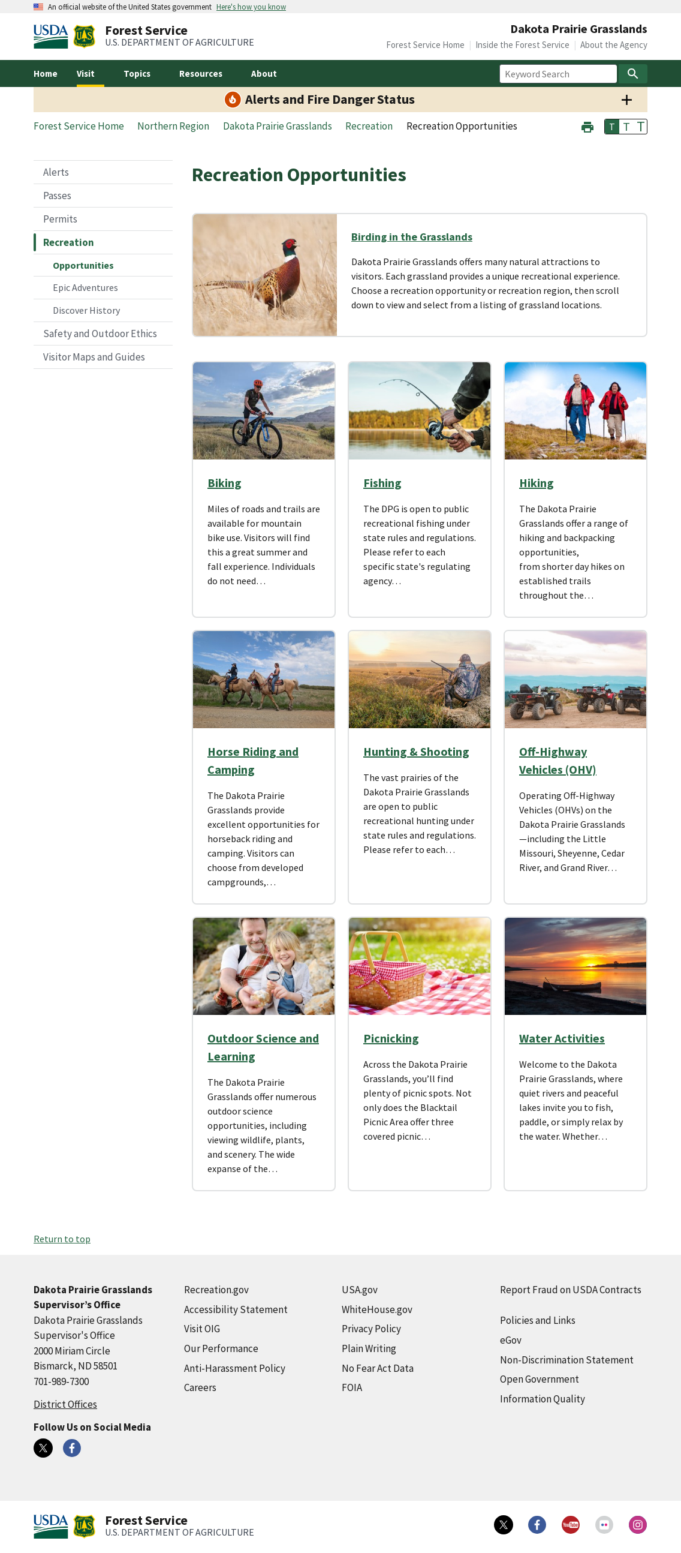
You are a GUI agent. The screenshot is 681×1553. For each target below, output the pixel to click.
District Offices (65, 1404)
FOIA (352, 1387)
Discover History (86, 310)
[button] (587, 125)
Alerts (56, 172)
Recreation (68, 242)
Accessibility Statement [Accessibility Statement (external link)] (236, 1309)
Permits (60, 219)
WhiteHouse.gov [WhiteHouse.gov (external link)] (377, 1309)
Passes (57, 195)
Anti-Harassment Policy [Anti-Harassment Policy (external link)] (234, 1368)
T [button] (612, 127)
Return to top (62, 1239)
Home (46, 73)
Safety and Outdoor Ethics (100, 333)
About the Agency (613, 45)
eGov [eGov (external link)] (511, 1340)
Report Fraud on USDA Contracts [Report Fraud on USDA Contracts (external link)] (570, 1289)
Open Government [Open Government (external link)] (539, 1379)
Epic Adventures (85, 287)
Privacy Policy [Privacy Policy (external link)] (371, 1328)
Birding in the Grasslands (411, 237)
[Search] (633, 73)
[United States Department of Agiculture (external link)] (53, 37)
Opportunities (83, 265)
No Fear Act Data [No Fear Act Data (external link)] (378, 1368)
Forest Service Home (425, 45)
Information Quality (542, 1398)
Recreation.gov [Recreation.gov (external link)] (216, 1289)
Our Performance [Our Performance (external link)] (221, 1348)
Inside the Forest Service (522, 45)
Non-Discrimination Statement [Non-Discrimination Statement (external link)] (567, 1359)
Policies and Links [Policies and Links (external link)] (537, 1320)
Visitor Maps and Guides (94, 357)
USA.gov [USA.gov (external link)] (360, 1289)
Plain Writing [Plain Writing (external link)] (369, 1348)
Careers (200, 1387)
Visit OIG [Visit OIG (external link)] (202, 1328)
